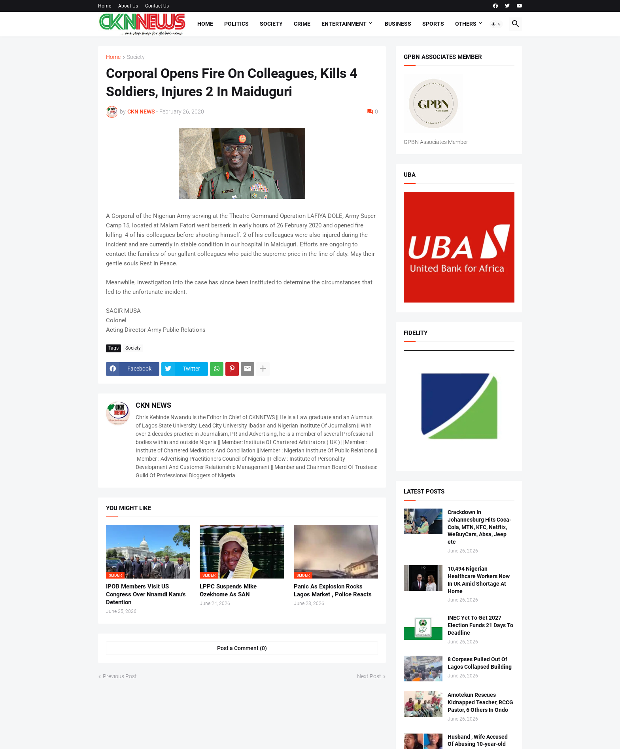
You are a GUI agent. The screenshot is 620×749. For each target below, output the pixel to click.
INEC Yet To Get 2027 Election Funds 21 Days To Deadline (480, 625)
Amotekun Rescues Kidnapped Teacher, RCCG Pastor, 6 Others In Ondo (480, 702)
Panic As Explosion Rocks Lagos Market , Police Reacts (333, 590)
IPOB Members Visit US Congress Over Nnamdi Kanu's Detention (146, 594)
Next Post (369, 676)
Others (465, 24)
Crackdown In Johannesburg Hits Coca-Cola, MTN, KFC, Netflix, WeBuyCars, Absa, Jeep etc (479, 527)
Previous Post (120, 676)
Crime (302, 24)
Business (398, 24)
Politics (236, 24)
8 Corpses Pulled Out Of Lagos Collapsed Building (480, 663)
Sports (433, 24)
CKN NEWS (153, 405)
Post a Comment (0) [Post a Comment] (242, 648)
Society (271, 24)
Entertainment (344, 24)
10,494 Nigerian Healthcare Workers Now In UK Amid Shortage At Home (479, 580)
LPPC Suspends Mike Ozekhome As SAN (228, 590)
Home (104, 6)
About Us (128, 6)
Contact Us (157, 6)
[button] (496, 24)
